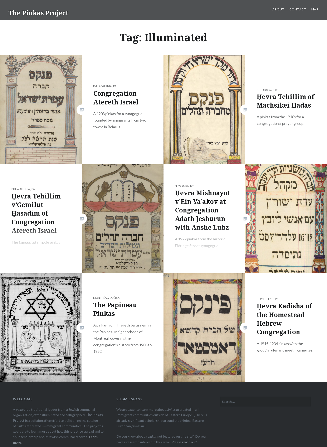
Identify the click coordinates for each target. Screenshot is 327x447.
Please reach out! (184, 442)
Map (315, 9)
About (278, 9)
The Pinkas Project (38, 13)
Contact (297, 9)
